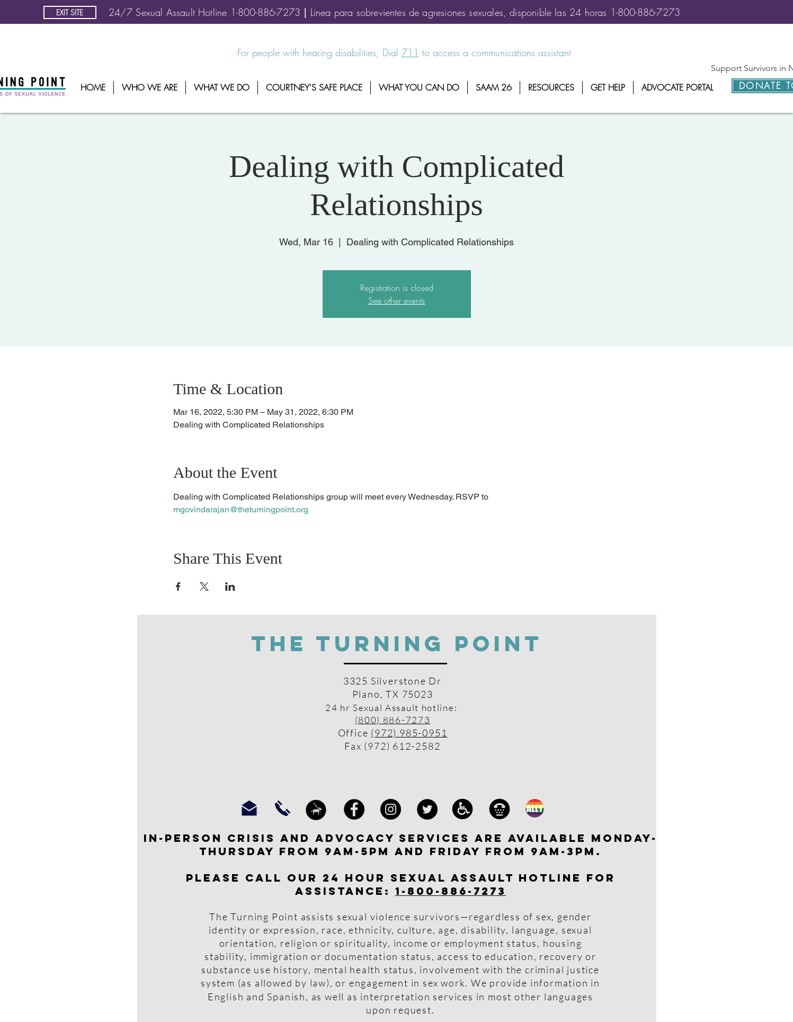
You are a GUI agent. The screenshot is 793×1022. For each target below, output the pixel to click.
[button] (149, 87)
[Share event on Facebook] (178, 586)
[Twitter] (427, 809)
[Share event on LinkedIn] (230, 586)
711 (410, 52)
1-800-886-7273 (450, 890)
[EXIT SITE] (69, 12)
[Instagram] (390, 809)
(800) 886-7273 (393, 719)
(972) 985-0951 (409, 733)
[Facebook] (354, 809)
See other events (396, 300)
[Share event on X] (204, 586)
